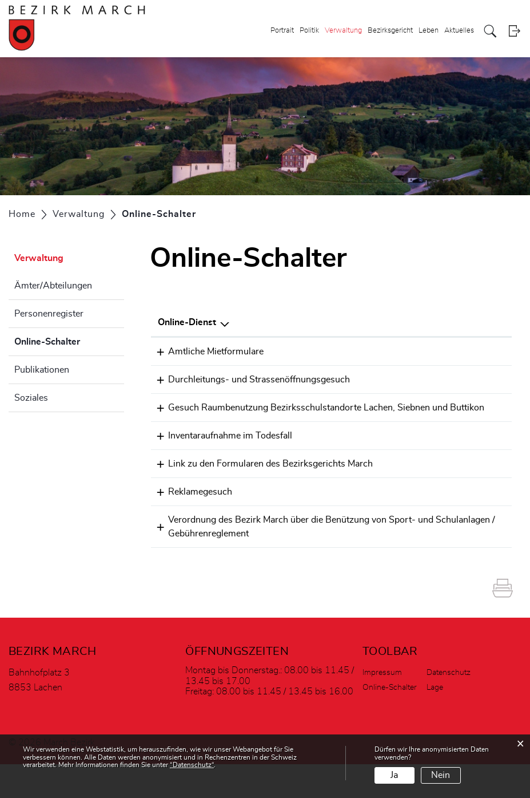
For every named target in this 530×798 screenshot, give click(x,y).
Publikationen (41, 369)
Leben (429, 30)
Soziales (31, 397)
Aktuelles (459, 30)
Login (514, 31)
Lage (435, 721)
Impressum (382, 706)
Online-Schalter (69, 340)
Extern (485, 352)
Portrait (282, 30)
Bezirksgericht (390, 30)
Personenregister (48, 313)
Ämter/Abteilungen (53, 285)
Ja (394, 775)
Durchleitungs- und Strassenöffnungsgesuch (249, 383)
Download (484, 384)
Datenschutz (449, 706)
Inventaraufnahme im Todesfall (220, 457)
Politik (309, 30)
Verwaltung (343, 30)
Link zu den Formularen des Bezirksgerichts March (260, 489)
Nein (440, 775)
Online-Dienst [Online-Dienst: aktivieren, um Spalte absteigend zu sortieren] (187, 322)
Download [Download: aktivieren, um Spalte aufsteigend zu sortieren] (479, 322)
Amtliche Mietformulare (205, 351)
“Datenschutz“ (192, 764)
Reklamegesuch (190, 521)
